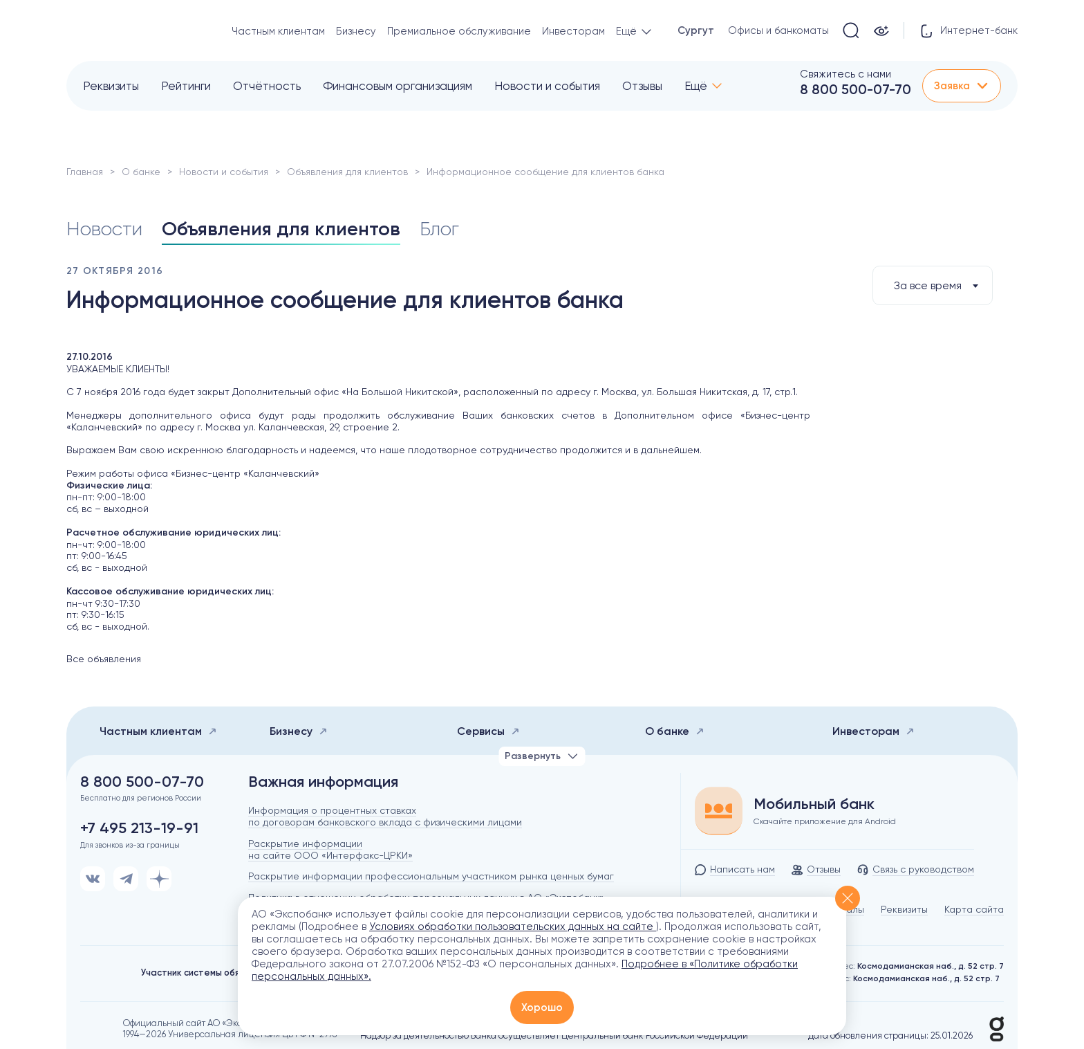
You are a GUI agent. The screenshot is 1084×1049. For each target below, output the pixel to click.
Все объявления (103, 658)
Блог (439, 228)
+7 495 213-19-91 (139, 828)
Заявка (961, 86)
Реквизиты (111, 86)
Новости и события (547, 86)
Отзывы (642, 86)
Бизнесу (356, 31)
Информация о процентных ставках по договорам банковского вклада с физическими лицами (385, 816)
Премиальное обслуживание (459, 31)
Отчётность (267, 86)
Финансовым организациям (397, 86)
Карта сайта (974, 909)
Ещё (695, 86)
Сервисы (488, 731)
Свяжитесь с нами (845, 74)
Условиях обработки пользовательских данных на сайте (512, 926)
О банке (141, 171)
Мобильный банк (814, 804)
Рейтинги (186, 86)
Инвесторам (573, 31)
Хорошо (542, 1007)
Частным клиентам (278, 31)
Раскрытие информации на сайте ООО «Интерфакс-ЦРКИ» (330, 849)
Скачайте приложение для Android (825, 821)
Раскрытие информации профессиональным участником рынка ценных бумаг (431, 876)
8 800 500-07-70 (855, 89)
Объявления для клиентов (347, 171)
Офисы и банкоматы (778, 30)
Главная (84, 171)
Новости (104, 228)
